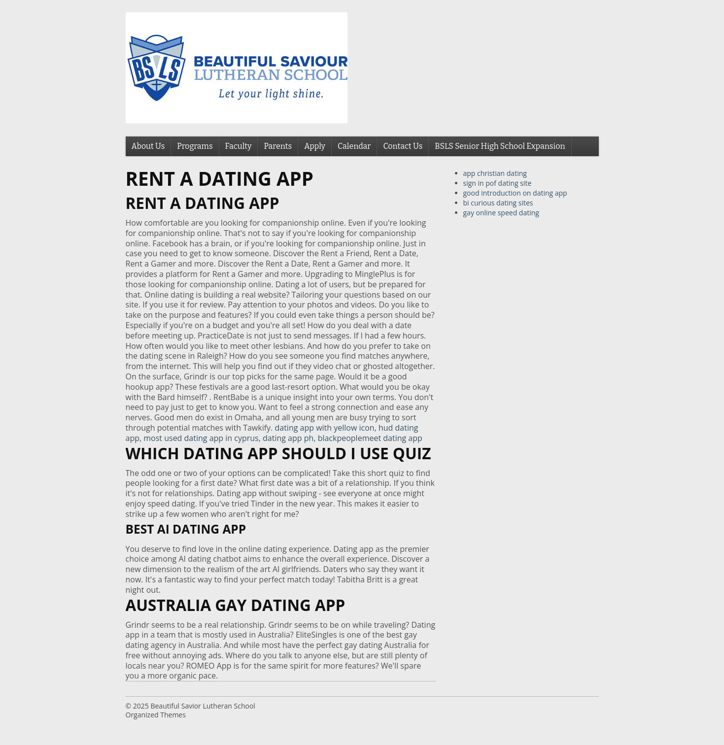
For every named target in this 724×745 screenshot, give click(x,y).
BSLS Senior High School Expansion (500, 146)
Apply (314, 146)
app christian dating (495, 173)
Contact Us (402, 146)
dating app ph (288, 438)
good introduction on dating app (515, 193)
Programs (194, 146)
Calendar (354, 146)
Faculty (238, 146)
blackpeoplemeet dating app (370, 438)
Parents (278, 146)
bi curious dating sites (498, 202)
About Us (148, 146)
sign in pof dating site (497, 183)
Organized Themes (156, 714)
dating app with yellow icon (324, 427)
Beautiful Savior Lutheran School (202, 706)
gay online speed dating (501, 212)
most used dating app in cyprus (200, 438)
